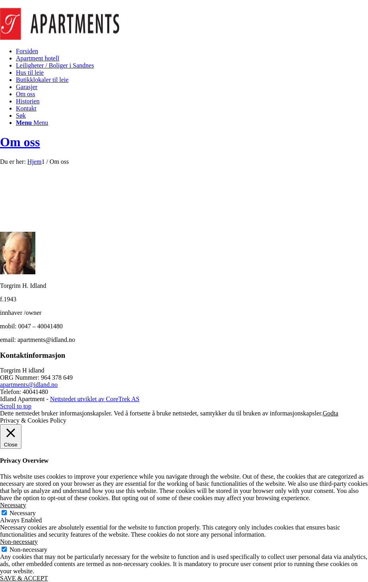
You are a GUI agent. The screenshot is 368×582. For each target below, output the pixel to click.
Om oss (20, 142)
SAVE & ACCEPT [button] (24, 578)
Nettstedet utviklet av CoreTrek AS (94, 399)
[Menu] (32, 122)
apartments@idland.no (29, 384)
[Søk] (21, 115)
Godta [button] (330, 413)
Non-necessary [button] (19, 541)
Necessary (23, 513)
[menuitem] (192, 51)
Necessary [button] (13, 505)
